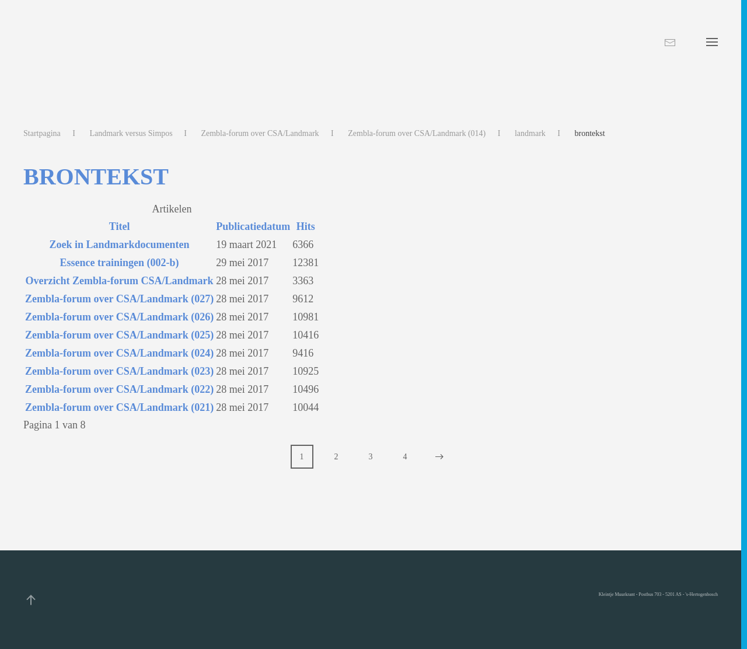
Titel (119, 226)
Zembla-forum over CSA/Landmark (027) (119, 299)
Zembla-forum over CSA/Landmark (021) (119, 407)
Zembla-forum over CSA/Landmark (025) (119, 335)
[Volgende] (439, 456)
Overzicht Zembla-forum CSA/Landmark (120, 281)
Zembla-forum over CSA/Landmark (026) (119, 317)
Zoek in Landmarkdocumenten (120, 244)
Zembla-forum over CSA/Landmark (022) (119, 389)
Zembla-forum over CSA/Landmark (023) (119, 371)
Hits (305, 226)
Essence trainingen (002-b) (119, 262)
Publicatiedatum (253, 226)
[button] (712, 42)
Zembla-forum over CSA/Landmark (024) (119, 353)
